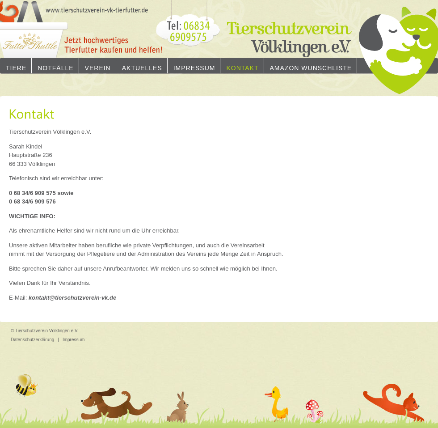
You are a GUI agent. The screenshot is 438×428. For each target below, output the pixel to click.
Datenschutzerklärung (32, 339)
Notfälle (55, 68)
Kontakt (242, 68)
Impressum (194, 68)
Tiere (16, 68)
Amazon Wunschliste (311, 68)
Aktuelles (142, 68)
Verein (98, 68)
